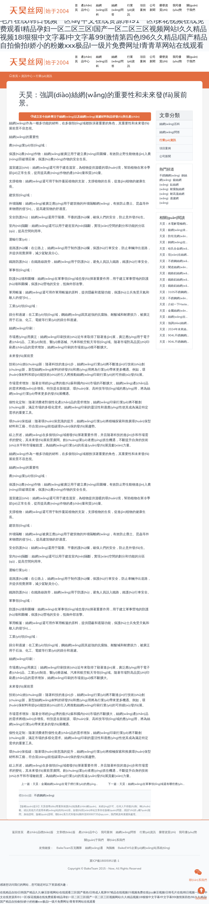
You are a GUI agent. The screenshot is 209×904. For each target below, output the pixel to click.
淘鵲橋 (110, 848)
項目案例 (143, 7)
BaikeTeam (91, 869)
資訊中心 (27, 76)
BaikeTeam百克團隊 (69, 848)
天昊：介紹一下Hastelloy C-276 (180, 304)
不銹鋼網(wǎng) (44, 795)
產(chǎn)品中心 (86, 7)
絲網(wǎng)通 (94, 848)
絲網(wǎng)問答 (117, 10)
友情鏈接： (46, 848)
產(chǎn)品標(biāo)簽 (40, 832)
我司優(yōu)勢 (177, 7)
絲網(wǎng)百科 (102, 10)
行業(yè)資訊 (131, 10)
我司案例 (106, 832)
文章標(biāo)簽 (66, 832)
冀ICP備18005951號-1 (104, 861)
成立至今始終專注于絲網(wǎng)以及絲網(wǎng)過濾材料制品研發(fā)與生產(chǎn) (85, 117)
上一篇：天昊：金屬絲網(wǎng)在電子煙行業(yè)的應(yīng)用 (59, 784)
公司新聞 (152, 7)
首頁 (76, 7)
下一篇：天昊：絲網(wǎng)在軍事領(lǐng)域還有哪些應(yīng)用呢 (146, 784)
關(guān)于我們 (192, 7)
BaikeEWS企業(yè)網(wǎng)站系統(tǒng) (144, 848)
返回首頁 (17, 832)
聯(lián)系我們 (116, 840)
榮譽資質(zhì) (163, 7)
